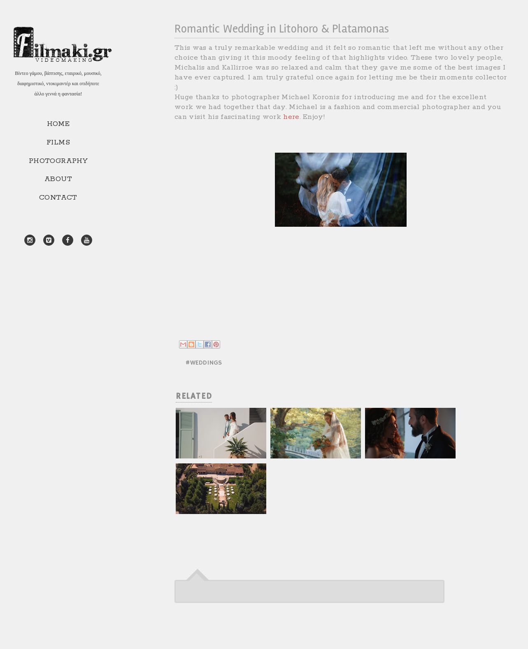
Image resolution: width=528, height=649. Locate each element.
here (291, 116)
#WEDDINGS (203, 363)
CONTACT (58, 197)
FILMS (58, 142)
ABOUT (58, 179)
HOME (58, 123)
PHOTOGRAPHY (58, 160)
